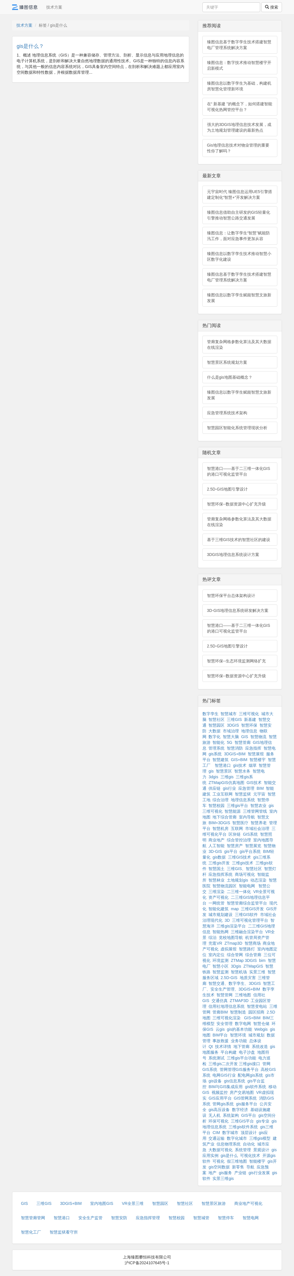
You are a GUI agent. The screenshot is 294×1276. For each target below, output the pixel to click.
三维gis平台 (237, 805)
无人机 (214, 1115)
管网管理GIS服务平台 (239, 1069)
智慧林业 (216, 880)
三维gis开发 (219, 863)
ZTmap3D (233, 943)
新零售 (238, 1167)
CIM (216, 1132)
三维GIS (234, 719)
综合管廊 (253, 954)
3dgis (213, 777)
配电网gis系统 (250, 1075)
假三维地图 (237, 1161)
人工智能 (216, 845)
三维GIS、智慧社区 (244, 868)
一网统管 (216, 903)
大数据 (214, 731)
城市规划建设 (220, 914)
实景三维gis (223, 1178)
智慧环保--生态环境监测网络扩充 (236, 661)
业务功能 (239, 1040)
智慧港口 (223, 765)
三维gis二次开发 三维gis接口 (234, 1063)
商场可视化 (245, 874)
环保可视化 (218, 1121)
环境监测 (220, 960)
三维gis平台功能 (241, 1058)
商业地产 (216, 840)
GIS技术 (254, 782)
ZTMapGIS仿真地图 (226, 782)
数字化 (214, 736)
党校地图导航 (231, 937)
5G (229, 742)
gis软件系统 (255, 1086)
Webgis (261, 1029)
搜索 (271, 7)
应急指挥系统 (220, 874)
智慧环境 (238, 1035)
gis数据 (219, 857)
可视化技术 (250, 1155)
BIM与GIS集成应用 (225, 1086)
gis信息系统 (234, 1081)
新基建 (250, 719)
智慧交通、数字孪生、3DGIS (234, 983)
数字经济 (240, 1109)
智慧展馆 (256, 754)
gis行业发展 (259, 1172)
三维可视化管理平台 (250, 920)
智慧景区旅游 (214, 1203)
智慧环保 (249, 725)
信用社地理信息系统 (226, 1006)
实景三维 (257, 972)
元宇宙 (259, 794)
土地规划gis (237, 880)
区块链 (235, 834)
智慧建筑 (220, 759)
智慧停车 (226, 1217)
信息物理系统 (228, 1144)
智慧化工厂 (31, 1232)
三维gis (227, 777)
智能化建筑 (218, 909)
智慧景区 (224, 771)
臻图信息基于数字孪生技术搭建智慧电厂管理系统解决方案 (239, 45)
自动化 (249, 1144)
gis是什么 (229, 1155)
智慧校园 (216, 805)
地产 (212, 1172)
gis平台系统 (250, 851)
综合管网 (235, 954)
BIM (260, 788)
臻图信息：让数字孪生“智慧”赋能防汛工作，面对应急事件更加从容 (238, 236)
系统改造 (260, 1046)
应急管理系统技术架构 (227, 413)
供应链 (214, 788)
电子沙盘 (247, 1052)
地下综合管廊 (224, 817)
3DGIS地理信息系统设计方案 (233, 554)
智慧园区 (216, 725)
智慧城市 (228, 713)
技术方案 (54, 7)
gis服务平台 (246, 1104)
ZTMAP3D (239, 1000)
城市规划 (256, 1035)
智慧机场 (239, 972)
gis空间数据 (219, 1167)
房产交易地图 (242, 1092)
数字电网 (243, 1023)
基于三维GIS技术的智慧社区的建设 (238, 539)
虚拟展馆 (228, 949)
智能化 (218, 742)
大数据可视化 (220, 1149)
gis (211, 771)
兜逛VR (215, 943)
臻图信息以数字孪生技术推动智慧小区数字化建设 (239, 256)
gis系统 (215, 754)
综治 (212, 937)
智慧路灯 (247, 949)
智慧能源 (233, 811)
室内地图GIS (101, 1203)
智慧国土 (216, 868)
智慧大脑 (231, 736)
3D (227, 920)
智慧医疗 (240, 822)
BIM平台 (220, 1035)
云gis (220, 1029)
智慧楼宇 (257, 759)
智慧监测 (220, 972)
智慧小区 (220, 966)
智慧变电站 (257, 1006)
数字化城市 (237, 1138)
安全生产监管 (90, 1217)
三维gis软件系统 (243, 1127)
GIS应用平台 (219, 1098)
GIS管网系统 (245, 1098)
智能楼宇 (257, 1161)
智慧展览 (253, 845)
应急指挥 (253, 748)
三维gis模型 (259, 1138)
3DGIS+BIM (234, 754)
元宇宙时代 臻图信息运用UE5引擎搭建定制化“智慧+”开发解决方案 (239, 194)
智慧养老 (259, 822)
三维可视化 (249, 713)
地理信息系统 (243, 800)
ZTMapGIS (253, 966)
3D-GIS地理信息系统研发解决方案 (238, 610)
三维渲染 (216, 891)
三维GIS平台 (242, 1121)
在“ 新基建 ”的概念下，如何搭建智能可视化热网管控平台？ (239, 107)
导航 (250, 1167)
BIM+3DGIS (219, 822)
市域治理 (231, 731)
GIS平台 (248, 1115)
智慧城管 (201, 1217)
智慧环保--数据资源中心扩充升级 (236, 504)
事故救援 (220, 1040)
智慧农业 (258, 805)
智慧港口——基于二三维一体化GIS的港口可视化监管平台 (238, 471)
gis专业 (262, 1121)
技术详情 (223, 1046)
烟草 (253, 765)
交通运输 (216, 1138)
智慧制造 (238, 1012)
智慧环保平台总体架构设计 (231, 595)
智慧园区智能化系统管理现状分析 (237, 427)
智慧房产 (235, 845)
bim (262, 960)
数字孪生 (210, 713)
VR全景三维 (132, 1203)
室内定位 (216, 954)
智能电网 (247, 886)
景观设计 (261, 1149)
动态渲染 (258, 880)
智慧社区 (216, 719)
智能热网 (220, 931)
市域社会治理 (257, 828)
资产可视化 (218, 897)
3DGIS (233, 725)
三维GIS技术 (239, 857)
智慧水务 (242, 771)
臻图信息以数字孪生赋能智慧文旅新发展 (239, 298)
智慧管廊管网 (33, 1217)
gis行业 (229, 788)
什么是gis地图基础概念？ (229, 377)
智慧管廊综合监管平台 (247, 903)
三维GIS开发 (252, 909)
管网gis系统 (223, 1104)
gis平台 (230, 851)
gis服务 (225, 1172)
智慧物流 (258, 736)
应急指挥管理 (148, 1217)
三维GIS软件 (246, 914)
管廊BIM (220, 1012)
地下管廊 (241, 1046)
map (235, 909)
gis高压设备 (219, 1109)
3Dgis (236, 966)
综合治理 (220, 800)
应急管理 (246, 788)
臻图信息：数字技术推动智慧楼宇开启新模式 (239, 65)
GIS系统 (250, 834)
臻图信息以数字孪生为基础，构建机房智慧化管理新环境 (239, 86)
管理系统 (216, 748)
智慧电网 (251, 1217)
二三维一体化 (239, 891)
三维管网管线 (255, 811)
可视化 (218, 1161)
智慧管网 (224, 995)
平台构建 (228, 1052)
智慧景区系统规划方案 (227, 362)
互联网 (237, 828)
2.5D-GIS (228, 977)
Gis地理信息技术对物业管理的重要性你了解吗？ (238, 148)
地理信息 (249, 731)
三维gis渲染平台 (231, 926)
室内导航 (247, 817)
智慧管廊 (243, 742)
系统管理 (243, 1149)
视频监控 (220, 1092)
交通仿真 (220, 1000)
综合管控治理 (239, 840)
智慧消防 (235, 748)
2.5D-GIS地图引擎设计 (227, 489)
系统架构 (231, 1115)
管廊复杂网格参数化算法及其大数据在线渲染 (239, 344)
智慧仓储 (261, 1023)
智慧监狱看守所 (64, 1232)
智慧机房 (220, 828)
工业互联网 (222, 794)
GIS (244, 736)
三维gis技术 (242, 863)
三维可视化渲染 (226, 1018)
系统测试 (216, 1058)
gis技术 (239, 765)
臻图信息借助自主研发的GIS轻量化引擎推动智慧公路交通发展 (238, 215)
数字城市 (230, 1132)
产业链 (240, 1172)
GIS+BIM (239, 759)
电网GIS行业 (223, 1075)
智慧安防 (119, 1217)
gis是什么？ (30, 46)
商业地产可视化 (248, 1203)
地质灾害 (248, 977)
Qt (210, 1046)
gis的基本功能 (239, 1029)
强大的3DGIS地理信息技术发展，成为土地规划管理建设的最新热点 (239, 127)
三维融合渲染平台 (247, 931)
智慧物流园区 (224, 886)
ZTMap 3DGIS (244, 960)
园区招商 (256, 1012)
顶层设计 (249, 1132)
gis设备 (215, 1081)
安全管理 (224, 1023)
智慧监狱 (243, 794)
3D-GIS (215, 851)
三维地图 (243, 995)
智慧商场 (253, 943)
